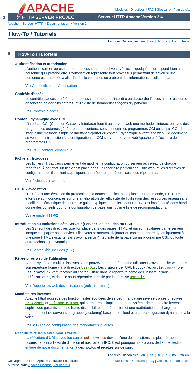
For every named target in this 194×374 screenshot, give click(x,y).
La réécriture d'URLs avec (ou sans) (54, 338)
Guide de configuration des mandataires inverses (74, 325)
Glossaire (164, 9)
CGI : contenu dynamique (52, 150)
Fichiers (48, 181)
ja (166, 41)
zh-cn (184, 41)
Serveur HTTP (32, 23)
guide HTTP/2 (47, 215)
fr (159, 41)
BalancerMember (64, 303)
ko (174, 41)
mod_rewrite (94, 338)
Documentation (58, 23)
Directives (137, 9)
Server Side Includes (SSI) (53, 250)
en (143, 41)
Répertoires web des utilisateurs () (70, 286)
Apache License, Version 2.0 (49, 365)
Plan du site (181, 9)
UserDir (88, 268)
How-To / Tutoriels (37, 54)
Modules (121, 9)
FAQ (151, 9)
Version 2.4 (81, 23)
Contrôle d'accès (45, 111)
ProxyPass (34, 303)
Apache (13, 23)
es (151, 41)
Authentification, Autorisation (54, 86)
